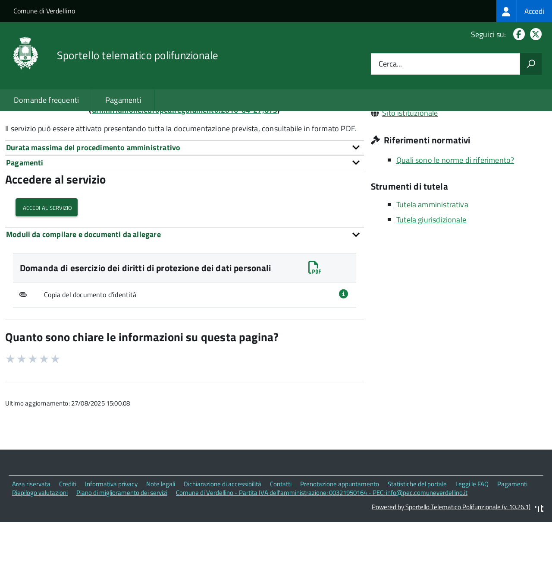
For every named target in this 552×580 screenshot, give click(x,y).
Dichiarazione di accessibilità (222, 545)
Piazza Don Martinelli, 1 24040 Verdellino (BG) (457, 137)
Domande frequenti (46, 100)
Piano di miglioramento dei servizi (121, 554)
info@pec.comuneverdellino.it (432, 149)
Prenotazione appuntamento (339, 545)
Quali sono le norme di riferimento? (455, 221)
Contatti (281, 545)
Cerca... (390, 64)
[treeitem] (524, 11)
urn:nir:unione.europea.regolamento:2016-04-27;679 (185, 171)
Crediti (67, 545)
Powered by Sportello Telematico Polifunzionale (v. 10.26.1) (451, 568)
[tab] (184, 208)
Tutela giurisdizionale (431, 280)
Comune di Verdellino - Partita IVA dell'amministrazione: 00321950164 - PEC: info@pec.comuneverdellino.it (321, 554)
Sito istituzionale (410, 174)
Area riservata (31, 545)
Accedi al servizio (46, 268)
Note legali (160, 545)
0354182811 (404, 162)
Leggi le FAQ (472, 545)
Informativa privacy (111, 545)
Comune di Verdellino (44, 11)
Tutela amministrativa (432, 265)
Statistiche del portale (417, 545)
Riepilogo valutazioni (40, 554)
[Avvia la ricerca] (531, 64)
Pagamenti (123, 100)
